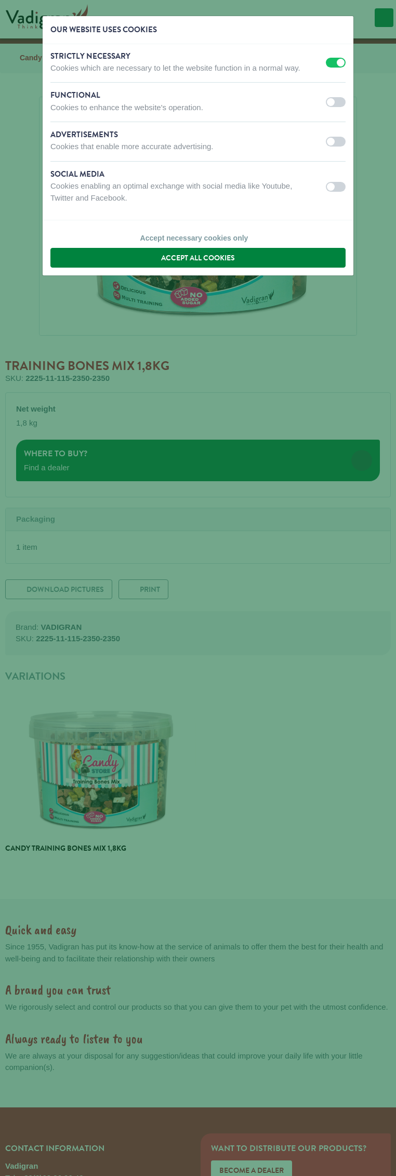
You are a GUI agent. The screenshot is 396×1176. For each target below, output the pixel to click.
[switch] (336, 63)
